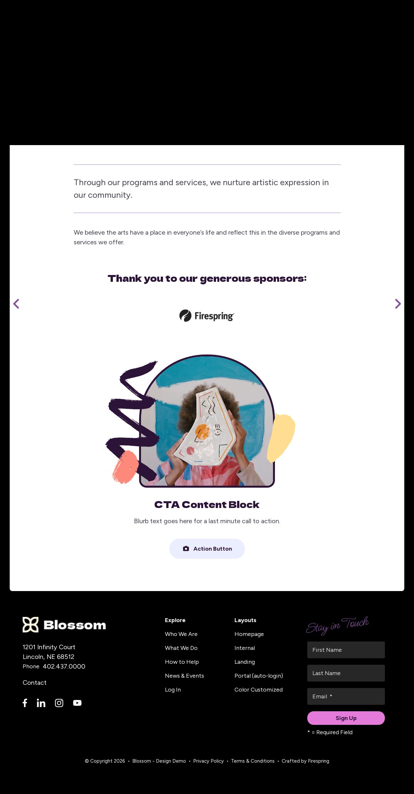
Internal (244, 647)
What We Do (181, 647)
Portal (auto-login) (258, 675)
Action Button (207, 548)
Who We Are (181, 634)
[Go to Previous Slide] (16, 304)
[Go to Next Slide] (397, 304)
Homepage (249, 634)
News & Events (184, 675)
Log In (173, 689)
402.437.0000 (64, 666)
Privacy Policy (208, 761)
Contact (35, 682)
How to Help (182, 661)
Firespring (318, 761)
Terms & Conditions (253, 761)
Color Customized (258, 689)
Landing (244, 661)
